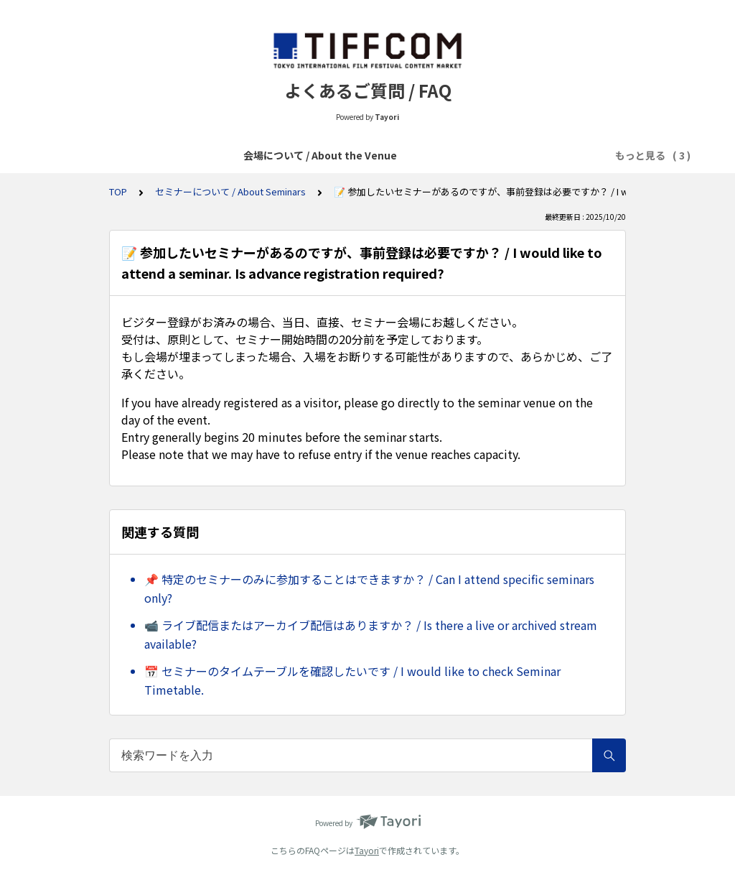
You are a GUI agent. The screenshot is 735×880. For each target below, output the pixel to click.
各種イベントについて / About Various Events (407, 155)
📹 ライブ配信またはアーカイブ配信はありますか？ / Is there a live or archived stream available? (370, 634)
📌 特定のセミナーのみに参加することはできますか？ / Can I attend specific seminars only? (369, 588)
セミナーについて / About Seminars (230, 191)
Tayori (367, 850)
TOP (118, 191)
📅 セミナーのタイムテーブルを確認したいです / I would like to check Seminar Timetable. (352, 680)
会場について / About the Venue (201, 155)
